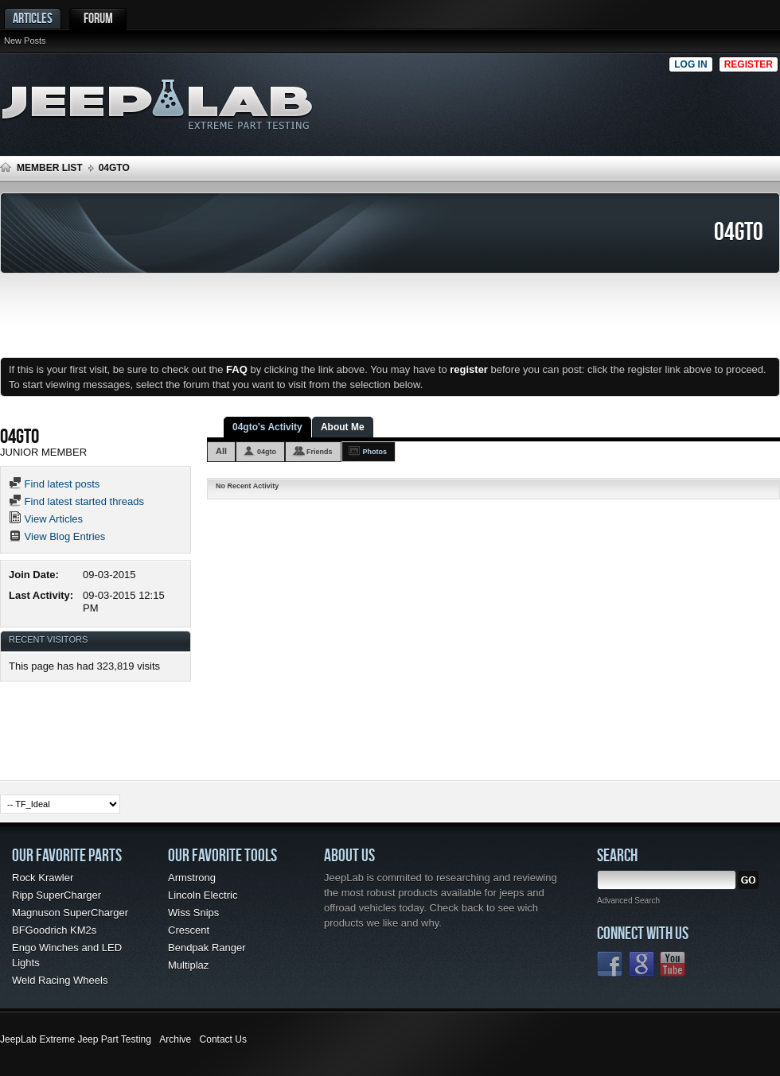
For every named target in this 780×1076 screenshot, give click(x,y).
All (221, 451)
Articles (33, 17)
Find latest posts (54, 484)
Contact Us (223, 1039)
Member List (50, 167)
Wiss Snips (193, 913)
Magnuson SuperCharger (70, 913)
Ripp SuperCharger (56, 895)
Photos (375, 452)
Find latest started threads (76, 501)
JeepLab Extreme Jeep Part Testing (75, 1039)
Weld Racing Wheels (59, 980)
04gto (266, 452)
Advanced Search (628, 900)
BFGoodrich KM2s (54, 930)
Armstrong (192, 878)
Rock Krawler (42, 878)
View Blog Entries (57, 536)
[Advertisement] (681, 100)
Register (748, 64)
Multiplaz (188, 965)
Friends (319, 452)
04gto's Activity (267, 427)
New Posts (25, 40)
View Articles (46, 519)
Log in (690, 64)
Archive (175, 1039)
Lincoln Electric (202, 895)
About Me (343, 427)
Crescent (188, 930)
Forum (98, 17)
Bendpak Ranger (207, 948)
